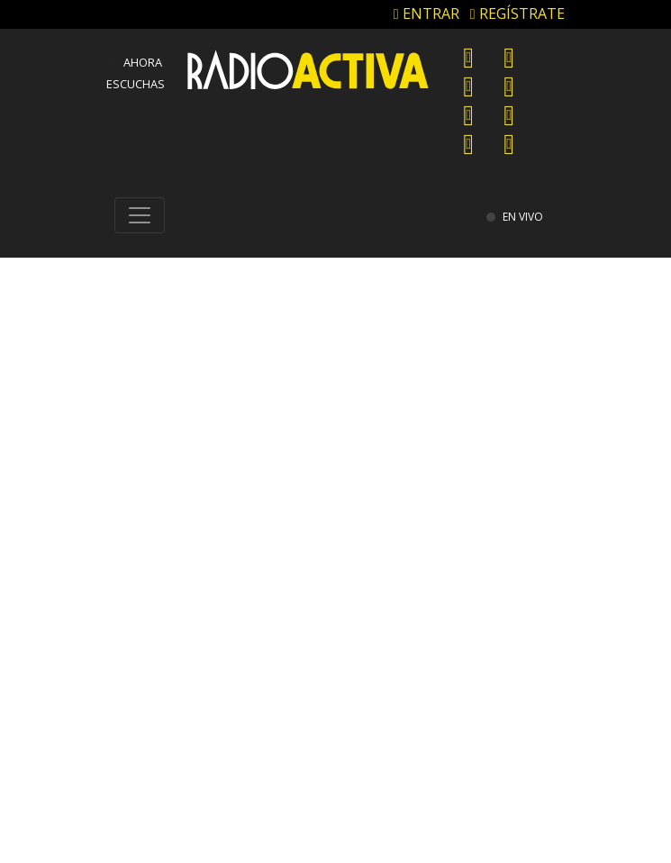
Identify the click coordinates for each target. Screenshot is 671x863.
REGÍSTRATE (517, 13)
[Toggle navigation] (139, 215)
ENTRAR (426, 13)
